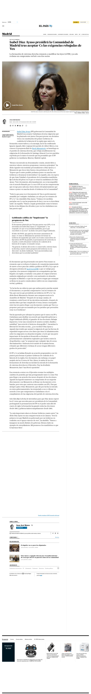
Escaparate (5, 639)
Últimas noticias (85, 34)
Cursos (12, 639)
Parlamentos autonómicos (16, 568)
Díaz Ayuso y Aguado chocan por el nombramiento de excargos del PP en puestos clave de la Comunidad (40, 556)
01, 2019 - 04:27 (17, 121)
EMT (79, 34)
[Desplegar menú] (3, 26)
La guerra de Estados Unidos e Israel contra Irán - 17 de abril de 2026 (78, 227)
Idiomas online (28, 639)
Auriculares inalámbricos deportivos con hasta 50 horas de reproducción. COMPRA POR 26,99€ (29, 660)
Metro (76, 34)
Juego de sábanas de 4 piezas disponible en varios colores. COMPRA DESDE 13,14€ (67, 655)
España (44, 34)
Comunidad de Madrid (52, 34)
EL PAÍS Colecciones (39, 639)
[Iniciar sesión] (84, 22)
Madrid (7, 34)
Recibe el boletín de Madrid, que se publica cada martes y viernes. (26, 533)
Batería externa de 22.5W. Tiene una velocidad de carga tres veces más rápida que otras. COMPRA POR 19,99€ (53, 656)
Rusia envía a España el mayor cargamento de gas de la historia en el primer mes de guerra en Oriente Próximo (78, 238)
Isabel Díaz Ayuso (23, 131)
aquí (41, 575)
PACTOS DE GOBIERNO (14, 39)
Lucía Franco (31, 547)
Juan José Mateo (15, 120)
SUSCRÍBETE (76, 22)
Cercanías (71, 34)
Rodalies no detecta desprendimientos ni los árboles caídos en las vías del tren (77, 188)
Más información (14, 575)
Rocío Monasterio (39, 148)
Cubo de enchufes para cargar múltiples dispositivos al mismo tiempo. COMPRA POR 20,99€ (81, 656)
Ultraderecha (28, 568)
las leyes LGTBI (32, 269)
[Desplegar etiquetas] (58, 568)
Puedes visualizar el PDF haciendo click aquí (48, 515)
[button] (45, 85)
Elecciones (41, 568)
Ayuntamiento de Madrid (63, 34)
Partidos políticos (49, 568)
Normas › (57, 537)
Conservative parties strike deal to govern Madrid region (8, 136)
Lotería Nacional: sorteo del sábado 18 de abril (78, 203)
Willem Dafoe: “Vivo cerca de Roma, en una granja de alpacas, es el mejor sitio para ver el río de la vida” (79, 253)
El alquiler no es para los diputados (33, 545)
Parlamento (35, 568)
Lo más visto (72, 223)
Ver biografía (21, 527)
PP (23, 568)
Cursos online (19, 639)
